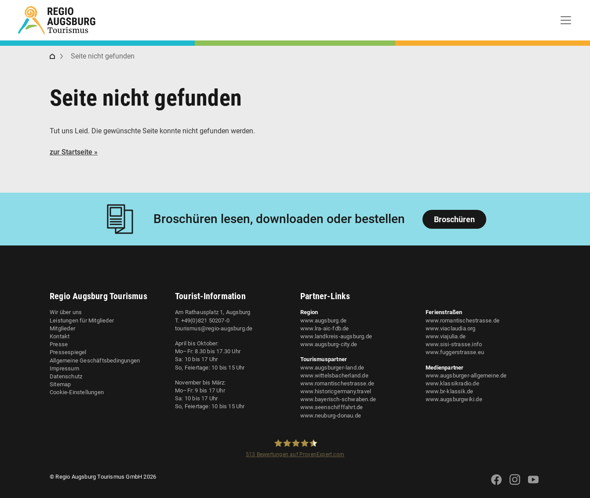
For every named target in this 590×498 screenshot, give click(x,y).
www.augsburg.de (323, 320)
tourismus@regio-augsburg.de (213, 328)
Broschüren (454, 219)
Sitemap (60, 384)
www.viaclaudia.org (451, 328)
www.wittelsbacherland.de (334, 375)
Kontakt (59, 336)
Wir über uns (66, 312)
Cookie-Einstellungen (77, 392)
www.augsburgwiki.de (454, 399)
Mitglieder (62, 328)
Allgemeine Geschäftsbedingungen (95, 360)
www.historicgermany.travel (335, 391)
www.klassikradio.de (452, 383)
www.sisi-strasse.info (454, 344)
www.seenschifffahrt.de (331, 407)
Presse (59, 344)
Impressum (64, 368)
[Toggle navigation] (565, 20)
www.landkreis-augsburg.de (336, 336)
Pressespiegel (68, 352)
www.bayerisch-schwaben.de (338, 399)
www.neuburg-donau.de (330, 415)
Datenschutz (66, 376)
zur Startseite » (74, 152)
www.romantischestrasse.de (337, 383)
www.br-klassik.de (449, 391)
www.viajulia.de (446, 336)
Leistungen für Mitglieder (82, 320)
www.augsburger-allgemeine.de (466, 375)
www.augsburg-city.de (328, 344)
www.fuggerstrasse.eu (455, 352)
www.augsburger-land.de (332, 367)
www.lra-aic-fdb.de (324, 328)
